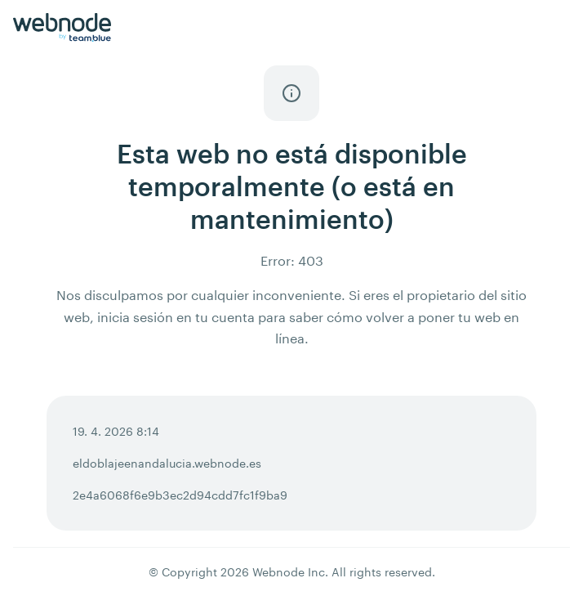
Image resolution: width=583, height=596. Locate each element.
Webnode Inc (288, 572)
